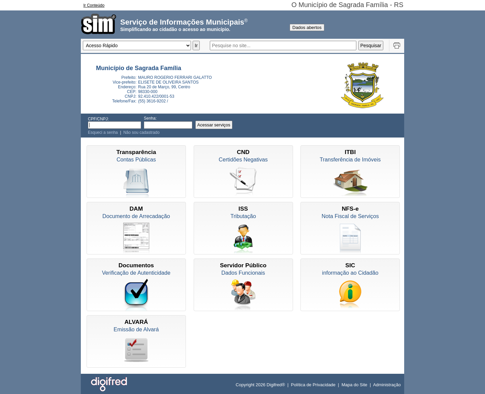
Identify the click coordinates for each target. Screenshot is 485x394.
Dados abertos (307, 27)
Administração (387, 384)
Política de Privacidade (313, 384)
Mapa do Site (354, 384)
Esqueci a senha (103, 132)
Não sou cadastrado (141, 132)
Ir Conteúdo (94, 5)
